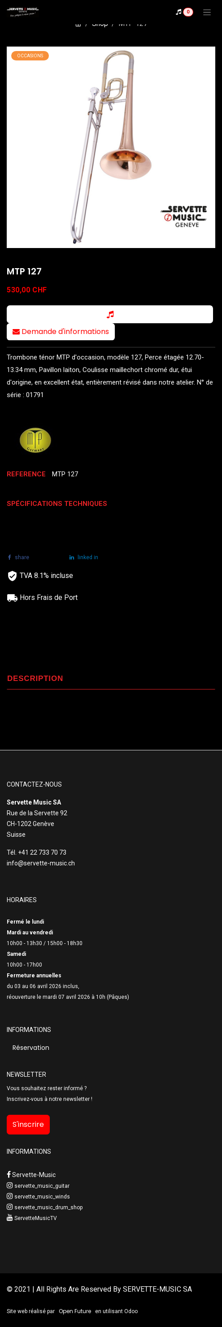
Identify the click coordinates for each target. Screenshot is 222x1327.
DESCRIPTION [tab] (35, 678)
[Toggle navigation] (207, 12)
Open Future (75, 1311)
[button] (110, 314)
